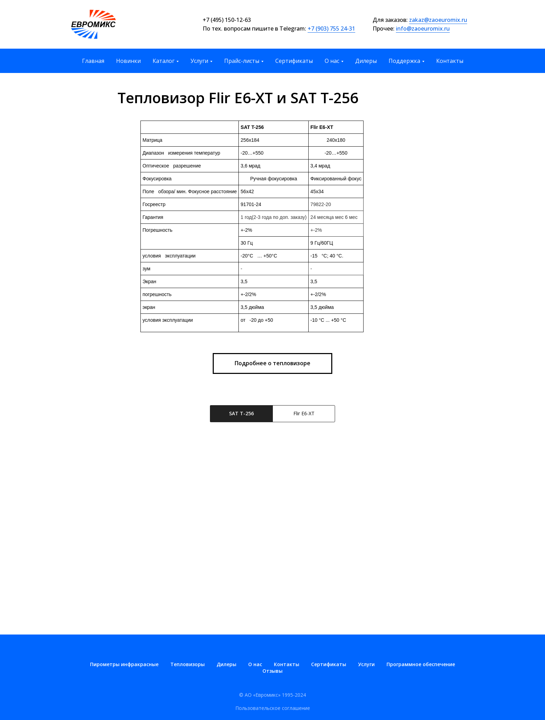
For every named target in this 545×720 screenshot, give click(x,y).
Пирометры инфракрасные (124, 664)
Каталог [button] (163, 61)
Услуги (366, 664)
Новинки (128, 61)
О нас (255, 664)
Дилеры (366, 61)
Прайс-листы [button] (241, 61)
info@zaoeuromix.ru (423, 28)
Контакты (449, 61)
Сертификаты (294, 61)
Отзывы (272, 671)
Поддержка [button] (404, 61)
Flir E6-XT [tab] (304, 413)
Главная (93, 61)
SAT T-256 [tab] (241, 413)
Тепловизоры (187, 664)
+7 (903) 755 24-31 (331, 28)
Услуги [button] (199, 61)
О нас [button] (332, 61)
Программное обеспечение (421, 664)
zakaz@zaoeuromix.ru (438, 20)
